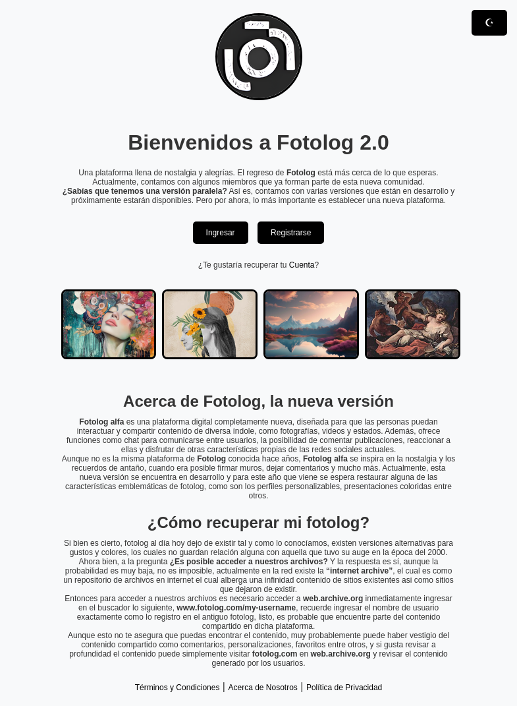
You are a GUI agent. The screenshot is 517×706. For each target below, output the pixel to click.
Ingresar (220, 232)
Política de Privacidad (344, 687)
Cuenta (302, 265)
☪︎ (489, 22)
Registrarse (291, 232)
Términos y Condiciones (177, 687)
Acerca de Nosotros (262, 687)
